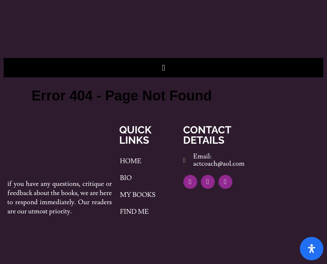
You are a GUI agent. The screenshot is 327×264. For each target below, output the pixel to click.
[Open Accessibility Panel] (311, 248)
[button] (163, 68)
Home (130, 161)
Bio (126, 178)
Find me (134, 212)
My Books (137, 195)
